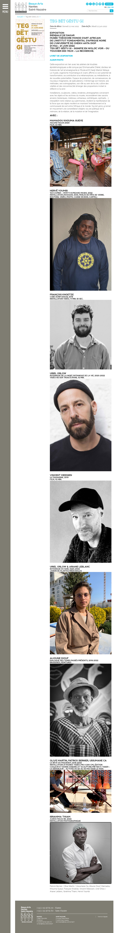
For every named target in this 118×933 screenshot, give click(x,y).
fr (105, 7)
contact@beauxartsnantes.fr (45, 923)
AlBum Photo (56, 60)
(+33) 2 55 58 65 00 (45, 908)
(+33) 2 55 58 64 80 (45, 911)
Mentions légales (102, 916)
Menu (5, 11)
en (109, 7)
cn (112, 7)
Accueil (20, 17)
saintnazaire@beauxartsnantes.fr (65, 922)
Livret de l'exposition (61, 56)
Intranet (109, 4)
